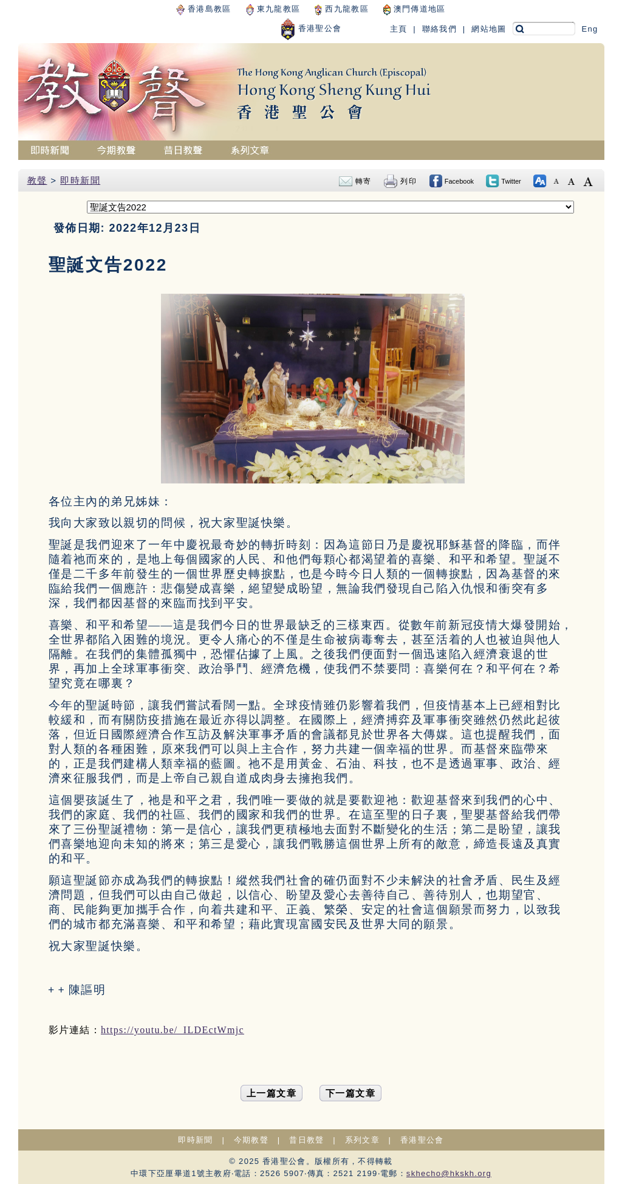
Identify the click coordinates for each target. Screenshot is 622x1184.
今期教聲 (251, 1139)
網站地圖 (488, 28)
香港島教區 (203, 8)
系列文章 (362, 1139)
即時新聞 (80, 180)
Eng (589, 28)
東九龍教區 (273, 8)
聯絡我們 (439, 28)
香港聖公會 (311, 28)
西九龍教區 (341, 8)
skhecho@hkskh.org (448, 1173)
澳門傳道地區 (414, 8)
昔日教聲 (306, 1139)
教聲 (37, 180)
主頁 (399, 28)
